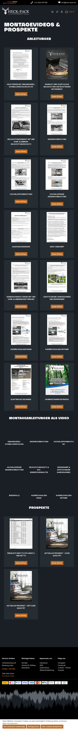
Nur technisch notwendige (14, 727)
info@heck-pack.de (68, 3)
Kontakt (25, 663)
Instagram (61, 663)
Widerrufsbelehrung (47, 670)
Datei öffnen (21, 94)
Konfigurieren (33, 727)
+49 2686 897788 (40, 3)
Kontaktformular (8, 676)
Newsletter (26, 668)
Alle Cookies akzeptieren (52, 727)
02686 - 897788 (8, 669)
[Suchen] (57, 12)
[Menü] (52, 12)
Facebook (62, 665)
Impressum (44, 663)
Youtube (61, 670)
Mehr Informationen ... (11, 723)
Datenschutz (44, 668)
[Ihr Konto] (61, 12)
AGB (41, 665)
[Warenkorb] (70, 12)
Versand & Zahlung (28, 665)
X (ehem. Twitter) (64, 668)
